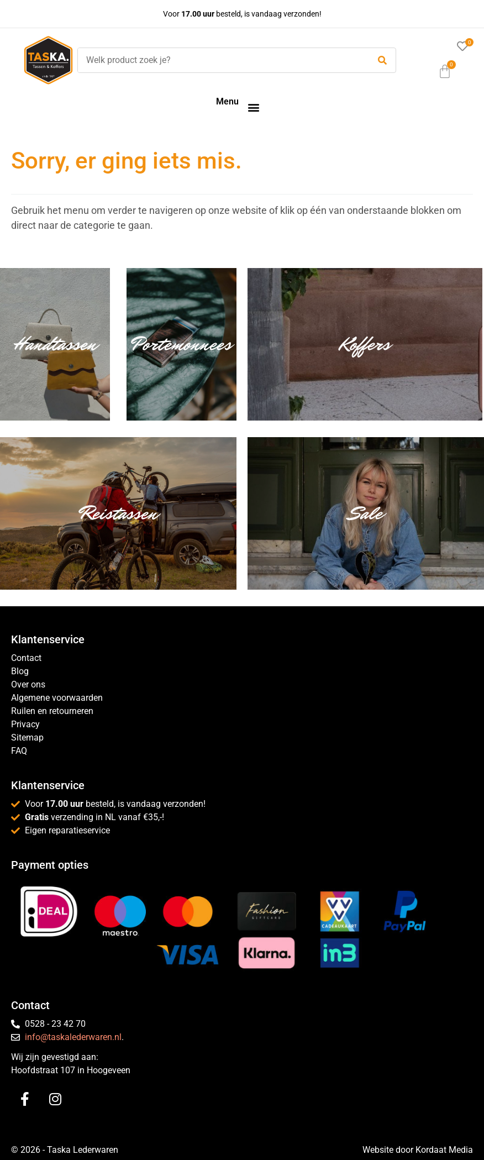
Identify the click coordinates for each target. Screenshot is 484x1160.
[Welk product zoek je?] (221, 60)
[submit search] (382, 60)
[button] (253, 107)
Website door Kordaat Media (417, 1150)
